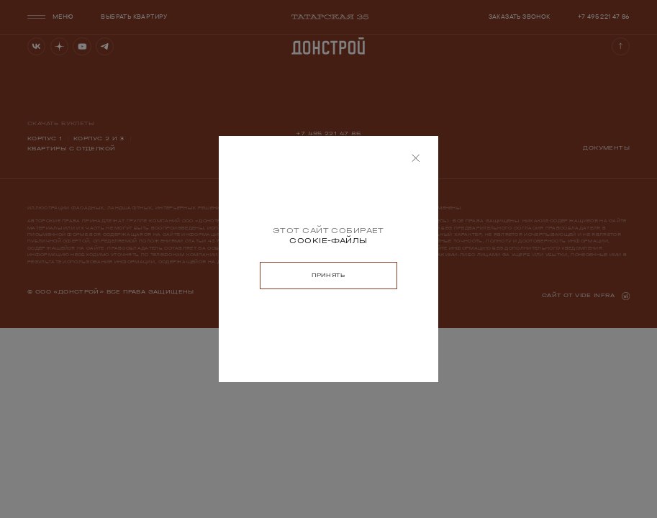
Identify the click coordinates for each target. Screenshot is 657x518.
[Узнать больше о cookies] (328, 241)
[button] (416, 158)
